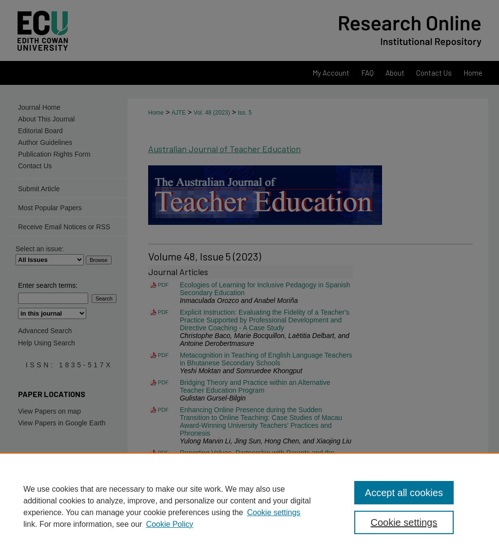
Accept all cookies (404, 492)
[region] (249, 506)
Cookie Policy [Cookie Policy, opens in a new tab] (169, 524)
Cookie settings (273, 512)
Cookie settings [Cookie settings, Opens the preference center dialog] (403, 522)
